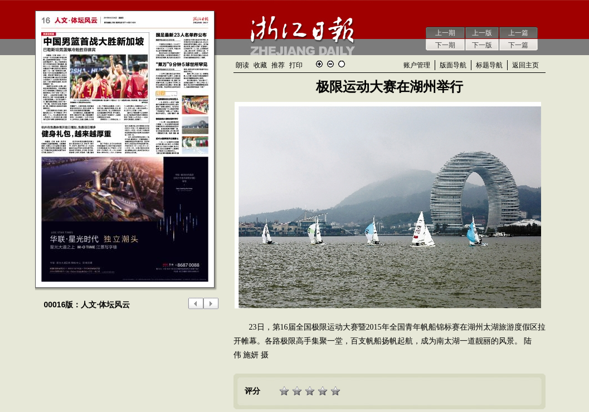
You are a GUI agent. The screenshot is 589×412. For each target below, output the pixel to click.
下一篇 (518, 45)
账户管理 (416, 65)
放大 (319, 64)
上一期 (445, 33)
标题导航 (489, 65)
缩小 (330, 64)
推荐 (278, 65)
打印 (296, 65)
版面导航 (453, 65)
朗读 (242, 65)
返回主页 (525, 65)
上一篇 (518, 33)
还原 (341, 64)
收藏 (260, 65)
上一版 (482, 33)
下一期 (445, 45)
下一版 (482, 45)
